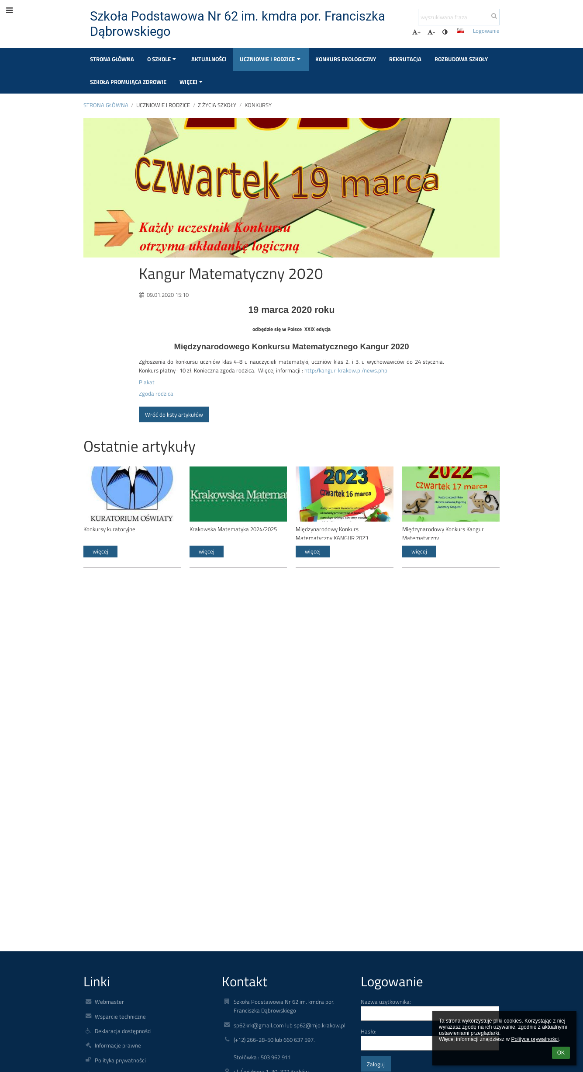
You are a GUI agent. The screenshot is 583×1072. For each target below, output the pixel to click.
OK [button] (561, 1053)
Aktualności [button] (209, 59)
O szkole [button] (162, 59)
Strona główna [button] (112, 59)
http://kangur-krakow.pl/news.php (345, 370)
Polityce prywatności (535, 1039)
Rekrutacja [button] (405, 59)
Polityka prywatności (120, 1060)
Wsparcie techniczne (120, 1016)
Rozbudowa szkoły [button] (461, 59)
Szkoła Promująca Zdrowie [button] (128, 81)
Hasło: (368, 1031)
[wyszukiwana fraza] (459, 17)
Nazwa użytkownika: (386, 1001)
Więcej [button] (192, 81)
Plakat (147, 382)
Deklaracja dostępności (123, 1031)
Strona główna (105, 105)
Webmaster (109, 1001)
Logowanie (486, 30)
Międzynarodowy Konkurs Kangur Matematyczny (443, 532)
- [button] (431, 32)
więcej (100, 551)
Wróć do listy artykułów (174, 414)
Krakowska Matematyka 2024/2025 (233, 529)
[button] (460, 30)
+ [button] (416, 32)
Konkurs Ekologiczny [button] (345, 59)
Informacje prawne (118, 1045)
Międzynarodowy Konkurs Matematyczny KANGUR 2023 (332, 532)
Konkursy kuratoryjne (109, 529)
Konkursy (258, 105)
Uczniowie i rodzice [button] (271, 59)
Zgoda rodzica (156, 393)
